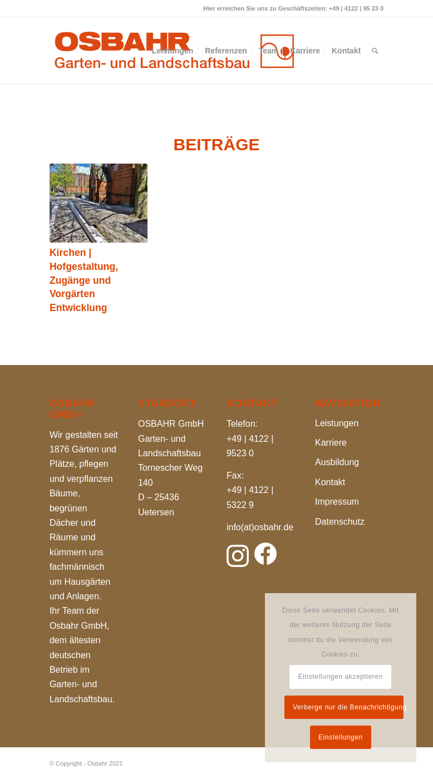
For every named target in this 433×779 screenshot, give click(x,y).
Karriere (331, 442)
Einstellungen (340, 737)
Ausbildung (337, 462)
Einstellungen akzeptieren (340, 677)
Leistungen (336, 423)
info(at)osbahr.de (260, 527)
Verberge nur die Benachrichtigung (348, 707)
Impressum (337, 501)
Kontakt (330, 482)
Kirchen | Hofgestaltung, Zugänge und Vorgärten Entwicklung (84, 280)
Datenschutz (340, 521)
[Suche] (374, 50)
